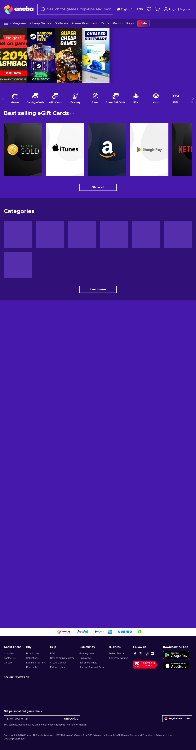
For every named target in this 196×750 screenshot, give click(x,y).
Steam (95, 98)
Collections (32, 658)
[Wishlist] (149, 9)
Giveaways (85, 658)
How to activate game (62, 658)
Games (15, 98)
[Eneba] (18, 9)
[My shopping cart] (157, 9)
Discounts (31, 667)
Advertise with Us (118, 658)
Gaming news (86, 653)
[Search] (75, 9)
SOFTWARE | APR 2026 (182, 55)
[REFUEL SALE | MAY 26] (57, 55)
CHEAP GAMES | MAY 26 (154, 55)
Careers (8, 663)
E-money (75, 98)
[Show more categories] (193, 98)
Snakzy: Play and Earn (91, 667)
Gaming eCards (35, 98)
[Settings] (130, 9)
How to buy (32, 653)
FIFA (176, 98)
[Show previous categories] (3, 98)
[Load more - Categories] (98, 289)
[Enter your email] (33, 718)
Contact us (10, 658)
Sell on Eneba (116, 653)
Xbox (156, 98)
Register (185, 9)
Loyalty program (35, 663)
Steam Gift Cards (115, 98)
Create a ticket (58, 663)
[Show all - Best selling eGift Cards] (98, 187)
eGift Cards (55, 98)
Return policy (57, 667)
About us (9, 653)
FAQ (52, 653)
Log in (170, 9)
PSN (135, 98)
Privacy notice (55, 725)
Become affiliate (88, 663)
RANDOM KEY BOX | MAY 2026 (127, 55)
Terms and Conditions (142, 735)
